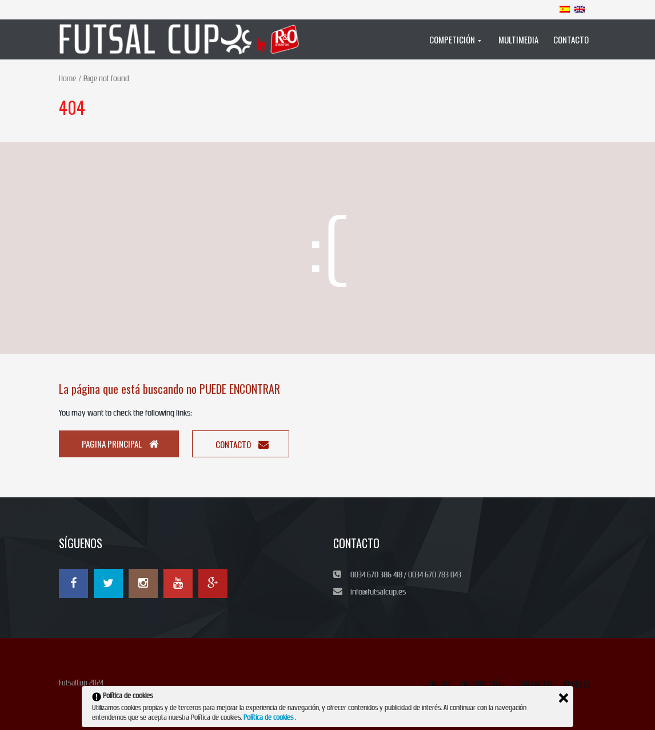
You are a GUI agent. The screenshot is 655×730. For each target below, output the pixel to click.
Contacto (242, 444)
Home (67, 78)
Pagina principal (120, 443)
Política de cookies (269, 717)
